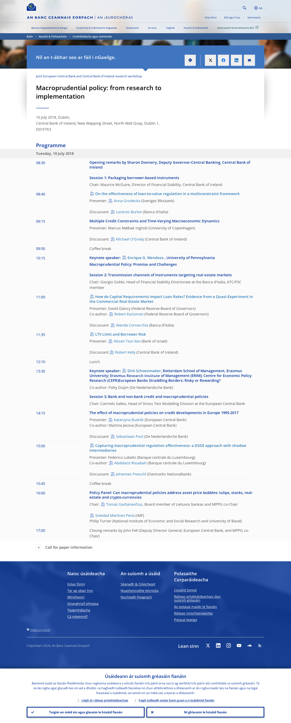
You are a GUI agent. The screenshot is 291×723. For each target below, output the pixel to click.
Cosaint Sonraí (185, 590)
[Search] (222, 7)
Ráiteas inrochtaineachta (193, 613)
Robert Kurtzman (128, 314)
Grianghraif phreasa (83, 603)
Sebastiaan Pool (129, 436)
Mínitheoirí (75, 597)
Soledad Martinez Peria (115, 515)
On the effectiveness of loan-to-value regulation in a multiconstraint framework (167, 193)
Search (244, 8)
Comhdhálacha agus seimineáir (92, 36)
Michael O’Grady (130, 239)
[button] (251, 8)
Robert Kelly (125, 352)
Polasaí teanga (185, 619)
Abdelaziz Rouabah (130, 462)
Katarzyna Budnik (129, 419)
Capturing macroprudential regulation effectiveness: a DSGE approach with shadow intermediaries (167, 448)
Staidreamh (132, 27)
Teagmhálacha (78, 610)
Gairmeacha (254, 17)
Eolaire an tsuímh (40, 630)
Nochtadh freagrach (136, 597)
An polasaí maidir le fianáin (195, 607)
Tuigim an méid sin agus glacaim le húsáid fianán (85, 712)
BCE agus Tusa (232, 17)
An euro (152, 27)
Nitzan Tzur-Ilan (127, 341)
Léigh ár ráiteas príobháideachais (104, 700)
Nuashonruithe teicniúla (139, 590)
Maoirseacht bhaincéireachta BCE (238, 27)
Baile (30, 36)
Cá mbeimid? (77, 616)
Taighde (170, 27)
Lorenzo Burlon (129, 211)
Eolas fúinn (211, 17)
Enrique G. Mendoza (145, 257)
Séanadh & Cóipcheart (138, 584)
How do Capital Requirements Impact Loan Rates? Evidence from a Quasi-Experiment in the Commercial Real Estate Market (171, 299)
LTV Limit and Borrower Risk (120, 334)
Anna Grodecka (127, 200)
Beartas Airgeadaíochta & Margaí (49, 27)
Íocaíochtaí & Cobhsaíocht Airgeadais (96, 27)
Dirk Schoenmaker (144, 370)
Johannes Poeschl (131, 474)
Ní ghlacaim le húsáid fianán (205, 712)
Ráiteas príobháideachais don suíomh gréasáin (197, 598)
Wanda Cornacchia (132, 325)
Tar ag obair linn (80, 590)
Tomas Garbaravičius (124, 504)
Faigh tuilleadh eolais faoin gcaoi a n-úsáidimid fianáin (176, 700)
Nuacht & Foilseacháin (196, 27)
